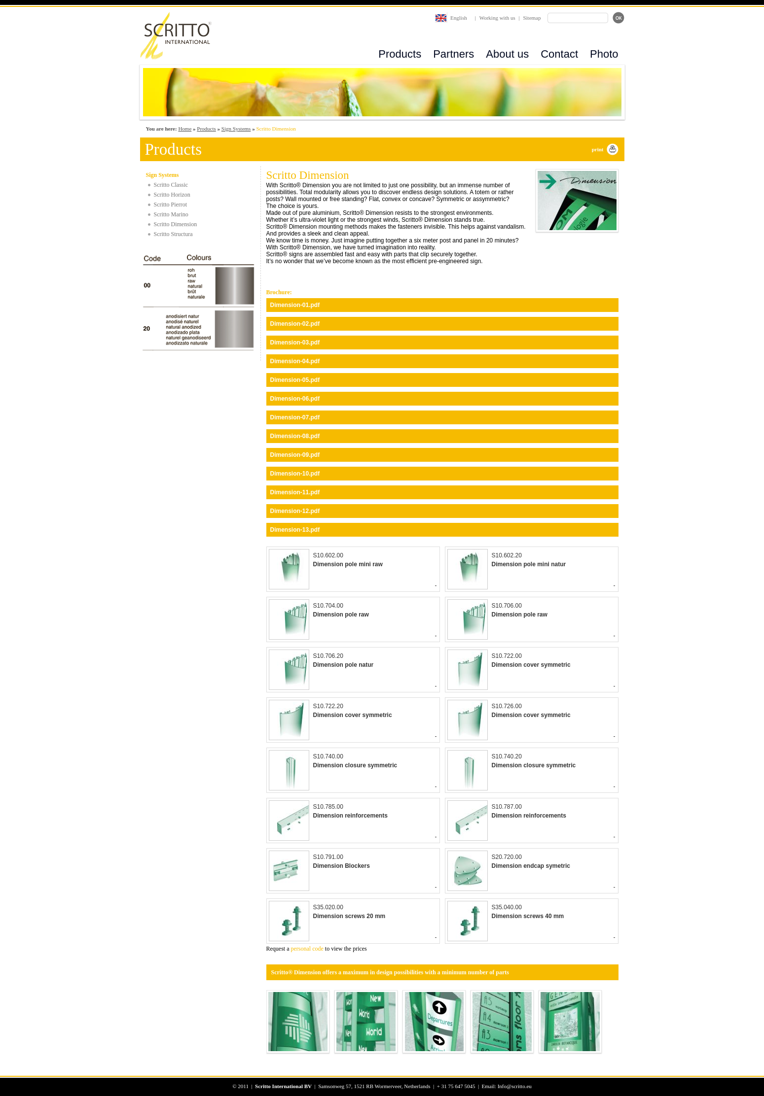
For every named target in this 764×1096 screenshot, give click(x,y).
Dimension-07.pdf (295, 417)
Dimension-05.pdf (295, 380)
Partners (453, 54)
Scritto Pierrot (170, 204)
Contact (559, 54)
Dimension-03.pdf (295, 342)
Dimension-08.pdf (295, 436)
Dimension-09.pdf (295, 454)
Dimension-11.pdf (295, 492)
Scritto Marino (171, 214)
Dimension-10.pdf (295, 473)
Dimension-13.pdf (295, 529)
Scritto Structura (173, 234)
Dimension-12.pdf (295, 511)
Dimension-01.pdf (295, 305)
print (598, 149)
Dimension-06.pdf (295, 398)
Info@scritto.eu (515, 1086)
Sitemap (532, 18)
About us (507, 54)
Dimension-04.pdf (295, 361)
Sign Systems (236, 129)
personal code (307, 948)
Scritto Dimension (175, 224)
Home (184, 129)
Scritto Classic (171, 184)
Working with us (497, 18)
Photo (604, 54)
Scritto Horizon (172, 194)
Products (399, 54)
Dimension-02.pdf (295, 323)
